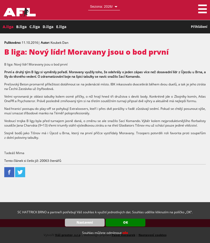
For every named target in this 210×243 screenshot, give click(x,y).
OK (125, 222)
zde (125, 233)
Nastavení (85, 222)
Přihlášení (199, 26)
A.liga (8, 26)
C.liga (34, 26)
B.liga (21, 26)
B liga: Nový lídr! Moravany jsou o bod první (86, 52)
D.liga (48, 26)
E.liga (61, 26)
